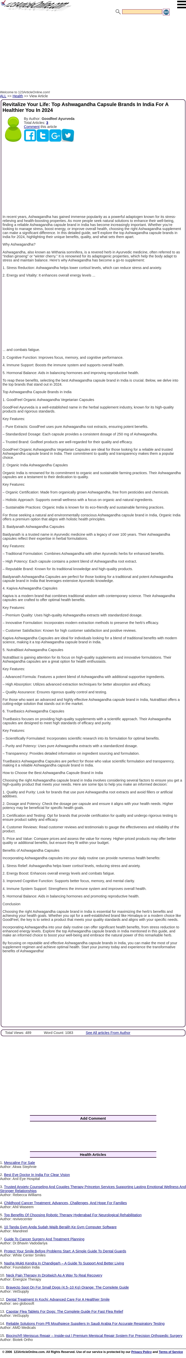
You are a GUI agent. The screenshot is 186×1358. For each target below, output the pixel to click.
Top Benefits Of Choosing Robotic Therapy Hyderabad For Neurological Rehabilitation (73, 1215)
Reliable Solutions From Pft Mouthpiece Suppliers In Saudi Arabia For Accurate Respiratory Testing (85, 1324)
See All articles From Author (108, 1033)
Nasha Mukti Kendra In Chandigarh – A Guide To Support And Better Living (64, 1263)
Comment (31, 127)
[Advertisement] (93, 53)
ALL (3, 96)
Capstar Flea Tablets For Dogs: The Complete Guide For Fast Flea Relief (64, 1311)
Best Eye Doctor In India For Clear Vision (37, 1175)
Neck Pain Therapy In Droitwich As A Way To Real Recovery (54, 1275)
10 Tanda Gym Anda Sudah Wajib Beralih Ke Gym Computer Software (60, 1227)
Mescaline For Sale (19, 1163)
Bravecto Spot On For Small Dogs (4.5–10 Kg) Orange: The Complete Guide (67, 1287)
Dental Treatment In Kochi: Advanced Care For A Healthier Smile (58, 1299)
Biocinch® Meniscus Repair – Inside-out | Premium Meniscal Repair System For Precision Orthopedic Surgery (94, 1336)
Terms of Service (171, 1352)
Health (18, 96)
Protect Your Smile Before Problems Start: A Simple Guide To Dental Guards (65, 1251)
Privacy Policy (141, 1352)
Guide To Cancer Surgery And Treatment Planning (44, 1239)
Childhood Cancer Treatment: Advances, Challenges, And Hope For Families (65, 1203)
